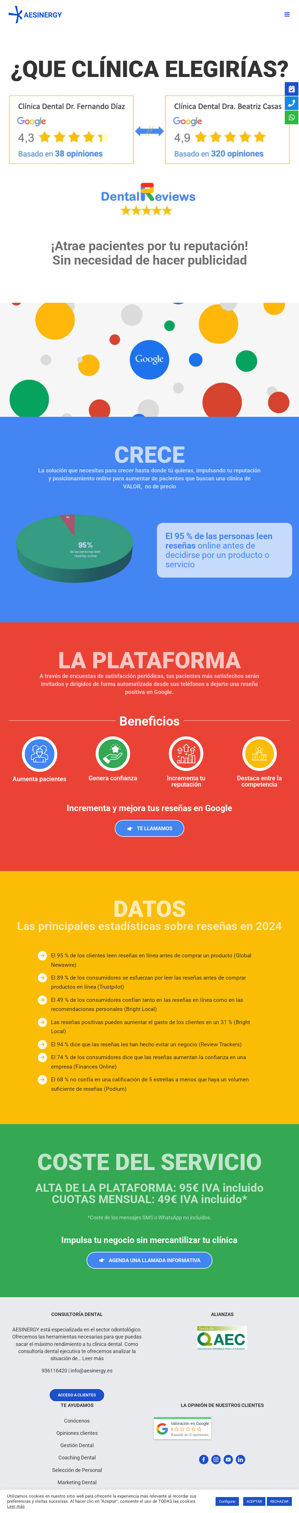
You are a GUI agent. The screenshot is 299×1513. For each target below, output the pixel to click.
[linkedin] (240, 1459)
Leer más (93, 1358)
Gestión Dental (77, 1445)
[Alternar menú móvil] (287, 14)
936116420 (54, 1371)
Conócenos (77, 1421)
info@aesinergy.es (91, 1371)
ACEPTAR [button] (254, 1501)
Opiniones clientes (77, 1433)
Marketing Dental (77, 1482)
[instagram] (216, 1459)
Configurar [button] (227, 1501)
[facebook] (203, 1459)
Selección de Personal (77, 1470)
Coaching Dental (77, 1458)
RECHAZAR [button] (279, 1501)
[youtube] (228, 1459)
